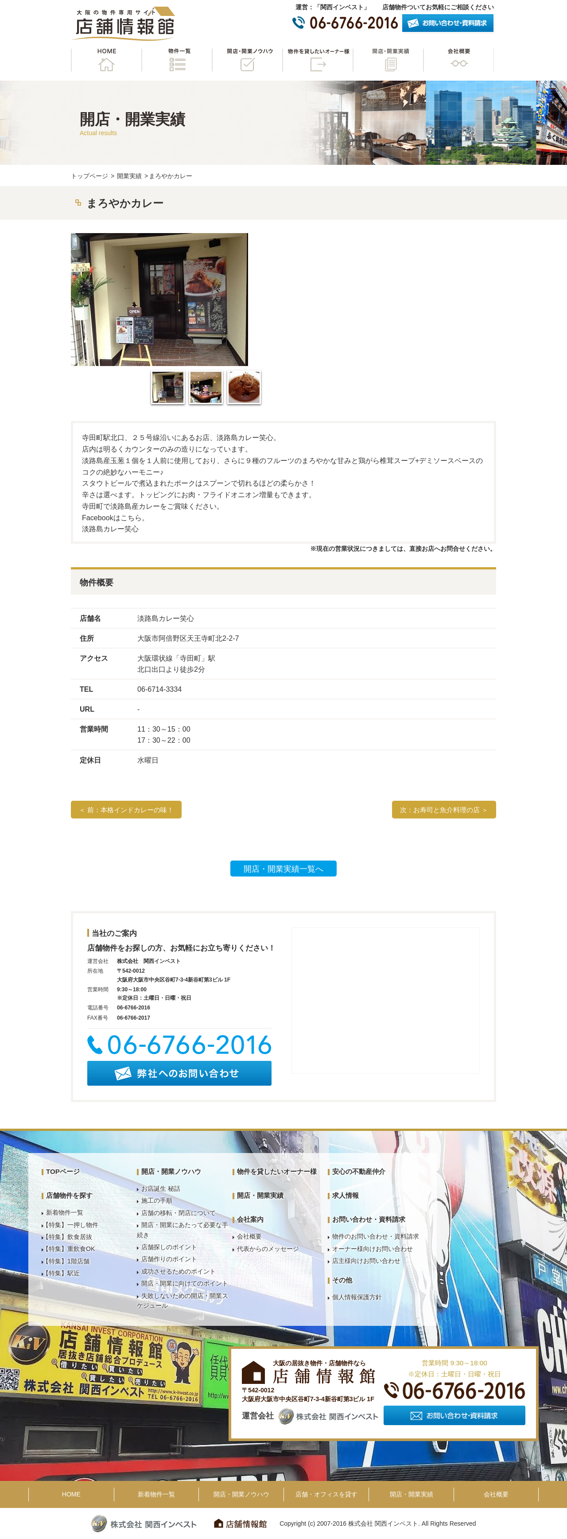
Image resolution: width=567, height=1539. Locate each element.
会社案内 (250, 1219)
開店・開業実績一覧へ (283, 869)
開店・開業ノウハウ (247, 60)
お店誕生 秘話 (160, 1188)
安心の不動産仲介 (358, 1171)
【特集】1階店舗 (66, 1261)
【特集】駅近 (61, 1273)
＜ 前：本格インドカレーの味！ (126, 810)
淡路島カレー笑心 (110, 529)
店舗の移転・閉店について (178, 1212)
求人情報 (345, 1195)
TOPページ (63, 1171)
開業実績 (129, 175)
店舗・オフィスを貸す (326, 1494)
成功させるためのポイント (178, 1271)
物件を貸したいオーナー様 (318, 60)
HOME (106, 60)
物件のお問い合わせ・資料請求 (375, 1236)
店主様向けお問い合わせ (366, 1260)
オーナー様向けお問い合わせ (372, 1248)
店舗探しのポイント (169, 1247)
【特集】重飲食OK (69, 1248)
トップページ (89, 175)
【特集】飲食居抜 (67, 1236)
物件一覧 (177, 60)
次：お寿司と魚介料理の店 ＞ (444, 810)
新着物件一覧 (64, 1212)
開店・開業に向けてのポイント (184, 1283)
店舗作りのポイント (169, 1258)
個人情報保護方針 (357, 1297)
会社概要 (458, 60)
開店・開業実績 (388, 60)
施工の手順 (156, 1200)
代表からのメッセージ (268, 1248)
